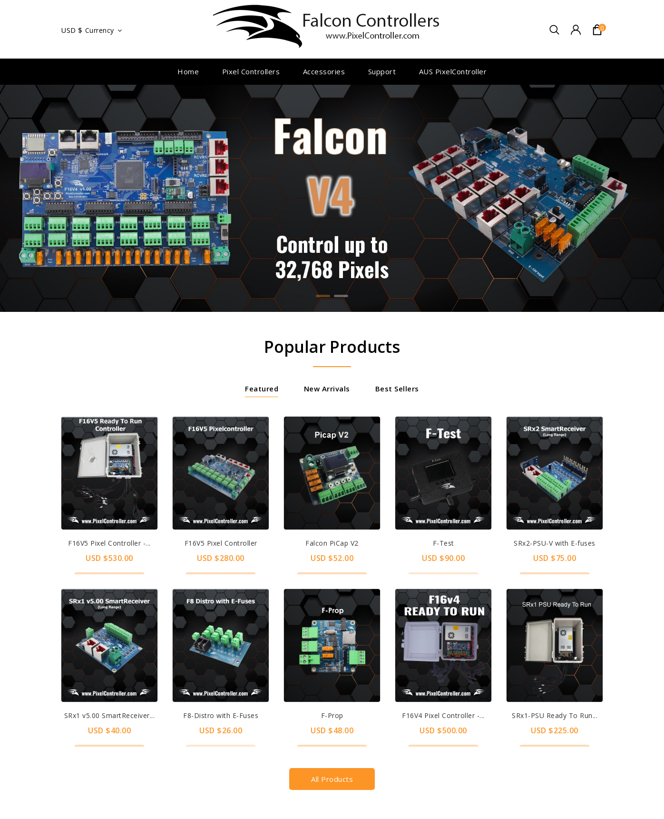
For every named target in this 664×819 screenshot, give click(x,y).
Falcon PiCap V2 (332, 543)
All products (332, 779)
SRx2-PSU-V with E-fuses (555, 543)
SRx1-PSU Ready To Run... (554, 715)
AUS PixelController (453, 71)
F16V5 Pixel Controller (221, 543)
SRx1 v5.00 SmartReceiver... (109, 715)
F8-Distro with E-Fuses (220, 715)
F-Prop (332, 715)
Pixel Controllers (251, 71)
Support (382, 71)
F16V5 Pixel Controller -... (109, 543)
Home (188, 71)
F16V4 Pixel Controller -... (443, 715)
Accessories (324, 71)
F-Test (443, 543)
